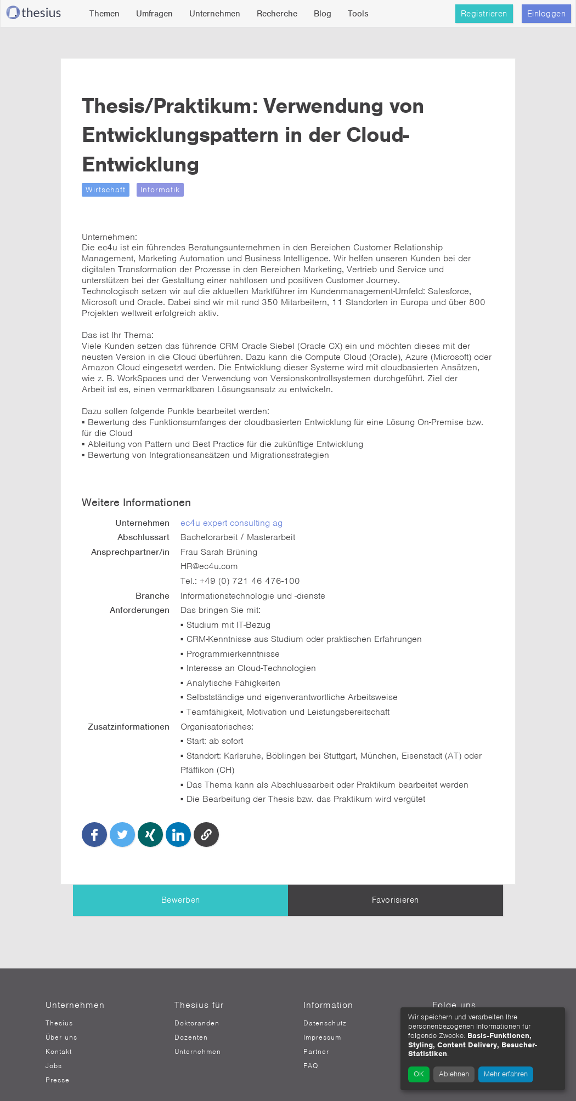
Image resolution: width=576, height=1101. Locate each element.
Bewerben (180, 879)
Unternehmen (214, 13)
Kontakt (59, 1031)
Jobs (54, 1045)
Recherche (277, 13)
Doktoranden (196, 1003)
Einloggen (546, 13)
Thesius (59, 1003)
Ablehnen (454, 1074)
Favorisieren (395, 879)
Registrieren (484, 13)
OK (419, 1074)
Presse (58, 1060)
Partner (316, 1031)
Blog (322, 13)
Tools (358, 13)
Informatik (173, 189)
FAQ (310, 1045)
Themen (104, 13)
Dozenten (191, 1017)
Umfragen (154, 13)
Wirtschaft (118, 189)
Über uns (61, 1017)
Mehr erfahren (506, 1074)
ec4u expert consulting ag (241, 513)
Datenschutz (325, 1003)
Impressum (322, 1017)
